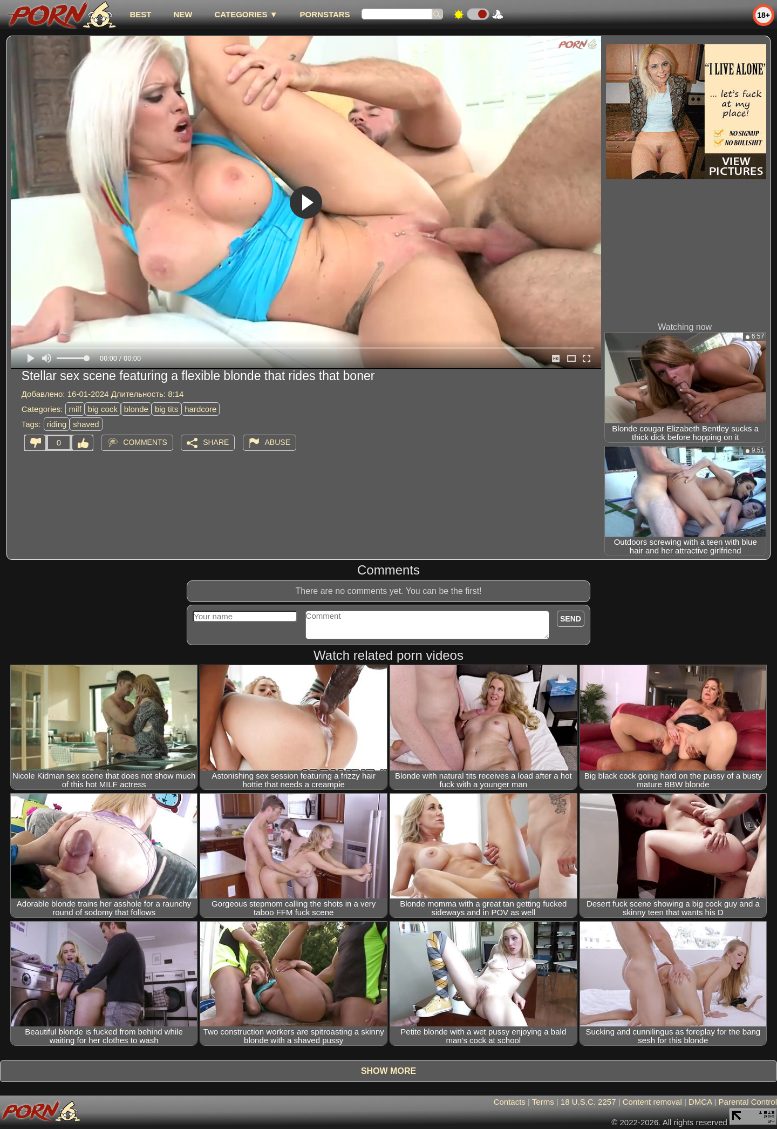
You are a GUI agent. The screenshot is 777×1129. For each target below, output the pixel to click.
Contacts (510, 1101)
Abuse (277, 442)
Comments (145, 442)
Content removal (652, 1101)
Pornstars (325, 14)
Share (216, 442)
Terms (543, 1101)
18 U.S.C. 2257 (588, 1101)
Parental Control (748, 1101)
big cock (103, 409)
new (182, 14)
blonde (136, 409)
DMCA (700, 1101)
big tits (166, 409)
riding (57, 424)
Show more (388, 1071)
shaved (86, 424)
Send (570, 618)
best (140, 14)
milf (75, 409)
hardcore (200, 409)
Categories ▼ (245, 14)
